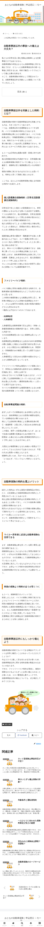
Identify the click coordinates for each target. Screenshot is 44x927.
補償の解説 (7, 724)
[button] (35, 735)
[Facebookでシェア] (22, 735)
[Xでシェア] (8, 735)
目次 (19, 91)
